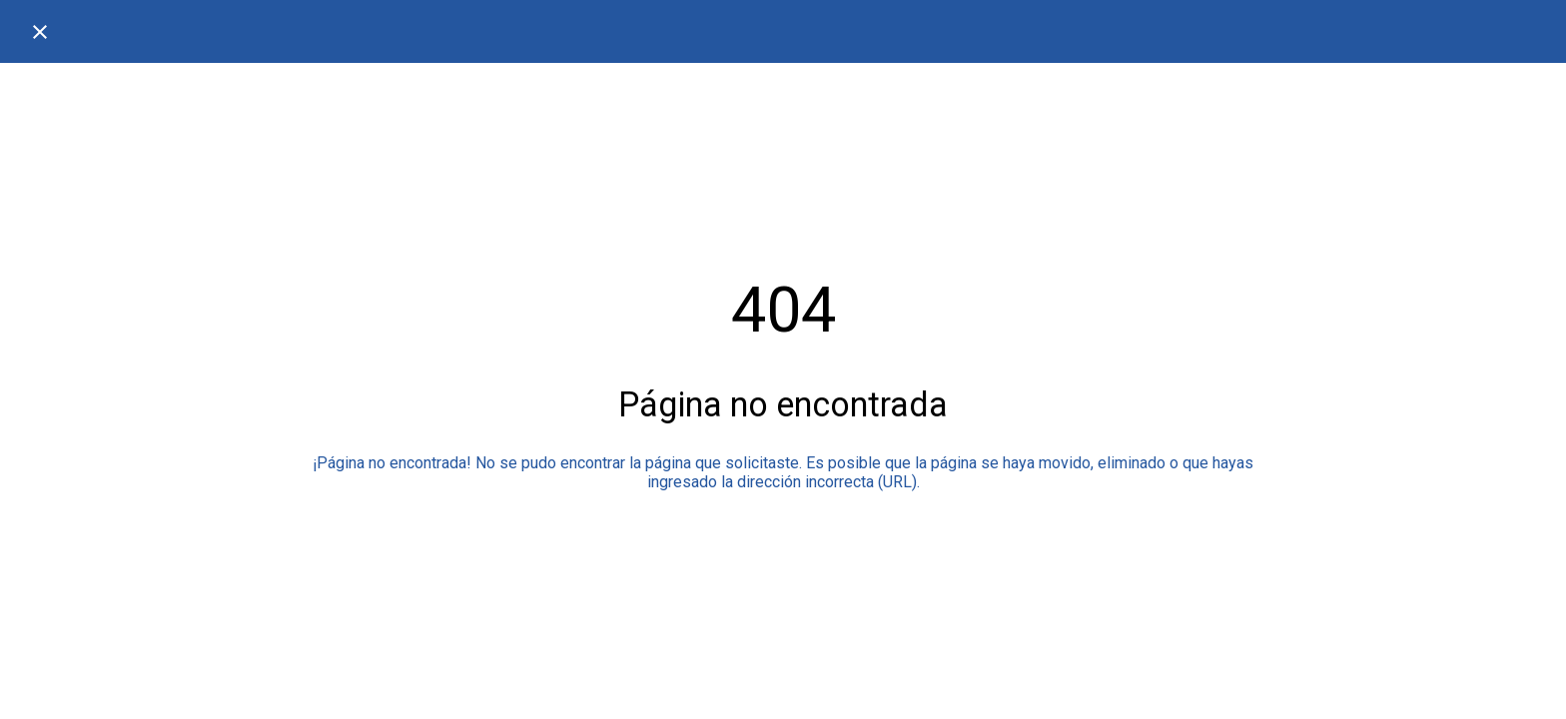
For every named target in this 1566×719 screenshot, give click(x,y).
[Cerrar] (40, 32)
